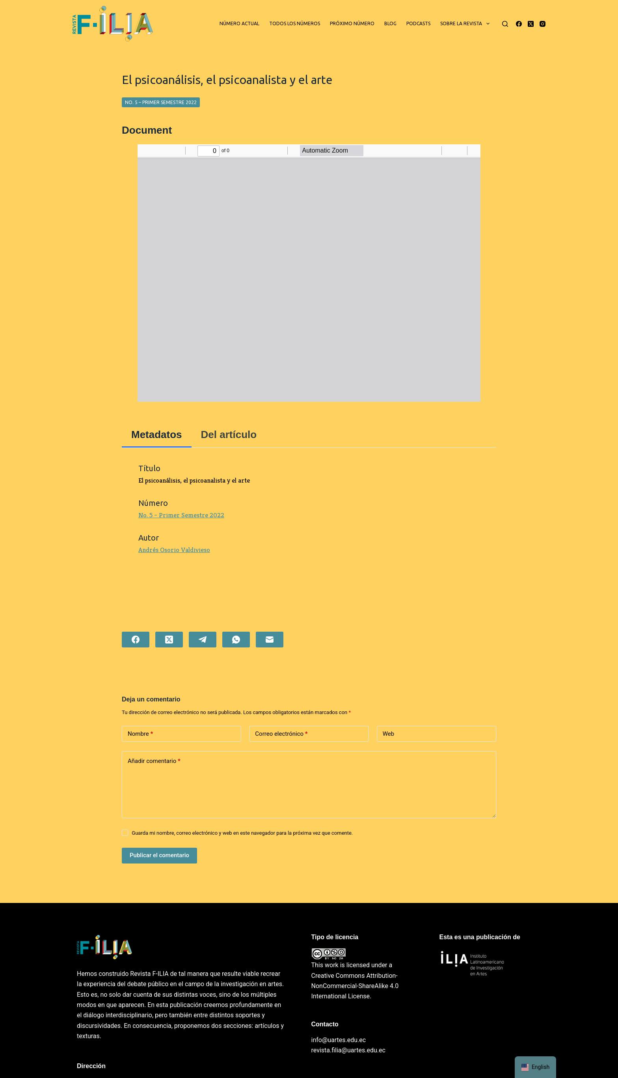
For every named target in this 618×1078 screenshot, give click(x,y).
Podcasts (418, 23)
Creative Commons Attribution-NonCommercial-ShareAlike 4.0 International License (355, 986)
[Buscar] (505, 24)
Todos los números (294, 23)
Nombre (140, 734)
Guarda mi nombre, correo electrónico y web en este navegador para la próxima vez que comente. (242, 833)
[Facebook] (519, 24)
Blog (390, 23)
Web (388, 733)
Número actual (239, 23)
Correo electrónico (281, 734)
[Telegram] (202, 639)
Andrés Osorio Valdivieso (174, 549)
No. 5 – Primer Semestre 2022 (161, 102)
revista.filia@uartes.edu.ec (348, 1050)
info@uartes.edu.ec (338, 1040)
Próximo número (352, 23)
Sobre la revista (466, 23)
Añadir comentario (154, 761)
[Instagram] (542, 24)
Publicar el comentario (159, 855)
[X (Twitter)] (531, 24)
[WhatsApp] (236, 639)
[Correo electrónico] (269, 639)
